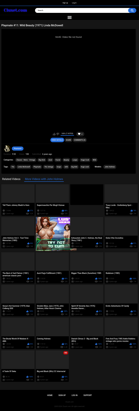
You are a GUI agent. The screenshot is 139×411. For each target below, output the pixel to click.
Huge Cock (85, 160)
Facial (58, 160)
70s (12, 167)
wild (66, 167)
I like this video (54, 134)
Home (50, 395)
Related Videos (11, 179)
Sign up (65, 3)
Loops (75, 160)
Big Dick (42, 160)
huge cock (85, 167)
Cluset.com (67, 406)
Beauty (66, 160)
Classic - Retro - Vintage (26, 160)
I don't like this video (57, 134)
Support (87, 395)
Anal (50, 160)
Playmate (37, 167)
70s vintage (48, 167)
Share (68, 140)
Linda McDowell (24, 167)
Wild (94, 160)
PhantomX (17, 149)
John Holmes (110, 167)
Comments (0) (80, 140)
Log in (74, 3)
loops (59, 167)
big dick (74, 167)
